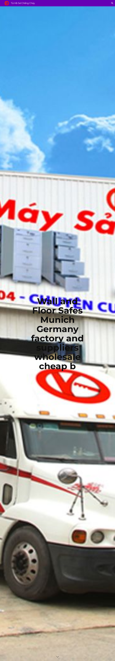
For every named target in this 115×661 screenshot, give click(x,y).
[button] (112, 3)
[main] (57, 333)
